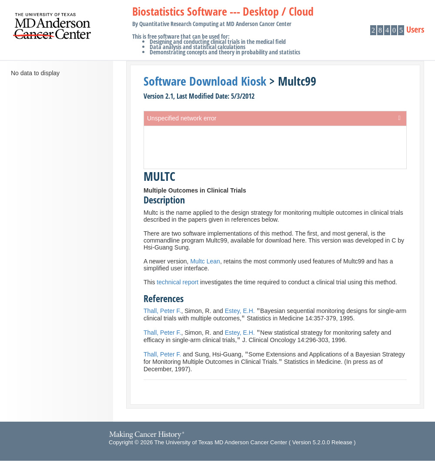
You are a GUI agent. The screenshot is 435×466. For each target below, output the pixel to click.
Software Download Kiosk (205, 81)
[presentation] (275, 147)
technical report (177, 282)
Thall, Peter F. (162, 311)
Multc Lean (205, 261)
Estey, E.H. (240, 311)
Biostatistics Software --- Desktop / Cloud (223, 32)
